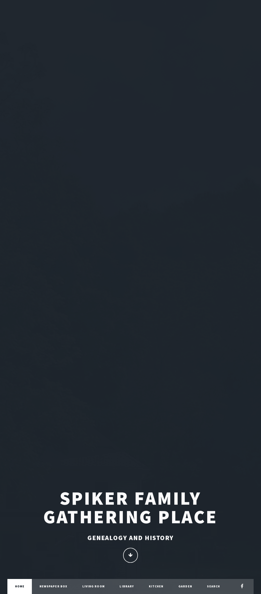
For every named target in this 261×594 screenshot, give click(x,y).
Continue (130, 555)
